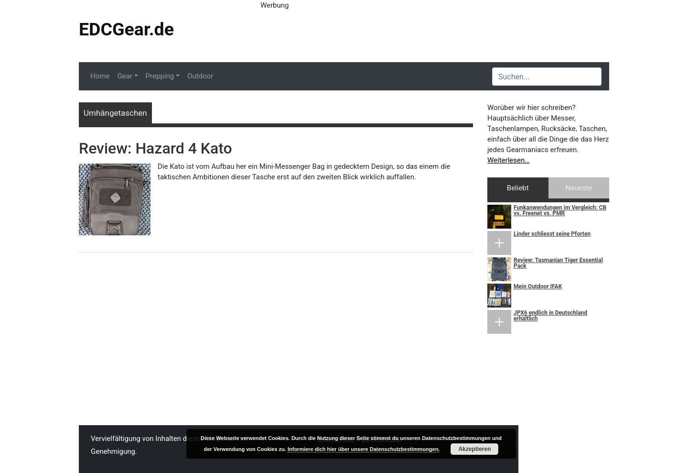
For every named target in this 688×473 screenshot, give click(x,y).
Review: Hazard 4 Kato (155, 148)
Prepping (160, 76)
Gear (124, 76)
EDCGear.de (126, 29)
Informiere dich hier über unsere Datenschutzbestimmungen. (364, 449)
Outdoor (200, 76)
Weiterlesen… (508, 160)
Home (99, 76)
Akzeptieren (474, 449)
